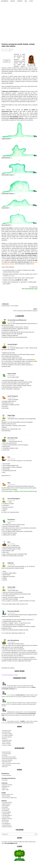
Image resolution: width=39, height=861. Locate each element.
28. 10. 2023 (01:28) (11, 351)
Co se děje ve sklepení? (7, 711)
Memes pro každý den (7, 736)
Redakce (12, 25)
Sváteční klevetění (6, 717)
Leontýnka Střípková (7, 791)
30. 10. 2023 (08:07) (11, 519)
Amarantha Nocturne (7, 778)
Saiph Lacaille (5, 765)
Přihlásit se (4, 851)
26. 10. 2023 (5, 25)
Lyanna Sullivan (6, 793)
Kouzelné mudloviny (7, 713)
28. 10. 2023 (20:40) (11, 460)
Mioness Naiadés (6, 772)
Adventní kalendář (6, 728)
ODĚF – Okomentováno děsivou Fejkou (11, 739)
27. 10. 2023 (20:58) (11, 297)
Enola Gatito (5, 783)
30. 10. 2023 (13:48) (11, 540)
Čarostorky (4, 731)
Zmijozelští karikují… (7, 741)
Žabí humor (5, 742)
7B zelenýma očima (6, 706)
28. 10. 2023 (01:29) (11, 373)
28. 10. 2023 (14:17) (11, 434)
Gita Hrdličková (5, 786)
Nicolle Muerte (5, 796)
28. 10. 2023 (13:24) (11, 415)
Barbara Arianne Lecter (7, 770)
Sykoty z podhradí (6, 719)
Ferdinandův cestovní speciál (9, 733)
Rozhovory (4, 714)
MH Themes (28, 857)
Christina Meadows (6, 751)
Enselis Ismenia (5, 784)
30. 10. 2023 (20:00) (11, 618)
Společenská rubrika (7, 716)
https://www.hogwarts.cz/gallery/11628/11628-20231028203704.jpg (19, 467)
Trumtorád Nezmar (6, 801)
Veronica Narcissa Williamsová (9, 773)
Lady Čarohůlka (5, 789)
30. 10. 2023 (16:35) (11, 564)
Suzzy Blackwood (6, 799)
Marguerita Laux (6, 762)
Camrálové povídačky (7, 709)
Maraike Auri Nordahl (7, 760)
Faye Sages (5, 756)
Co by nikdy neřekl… (7, 729)
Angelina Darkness (6, 780)
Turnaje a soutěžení (7, 26)
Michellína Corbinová (7, 794)
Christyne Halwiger (6, 788)
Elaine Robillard (5, 781)
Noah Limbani (5, 797)
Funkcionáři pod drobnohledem (9, 734)
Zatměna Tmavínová (7, 802)
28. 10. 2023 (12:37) (11, 393)
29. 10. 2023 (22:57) (11, 497)
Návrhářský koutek (6, 737)
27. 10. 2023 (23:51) (11, 322)
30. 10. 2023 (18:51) (11, 589)
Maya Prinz (4, 764)
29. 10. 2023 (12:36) (11, 476)
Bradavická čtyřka (6, 708)
